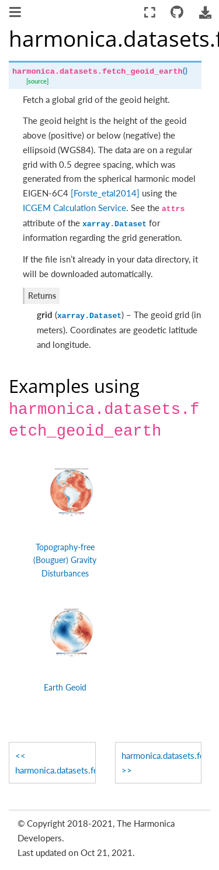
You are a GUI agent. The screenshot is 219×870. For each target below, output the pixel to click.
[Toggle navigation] (16, 13)
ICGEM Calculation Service (74, 207)
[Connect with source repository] (177, 12)
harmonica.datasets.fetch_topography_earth (161, 755)
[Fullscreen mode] (150, 12)
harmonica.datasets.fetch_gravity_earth (55, 770)
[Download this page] (205, 12)
